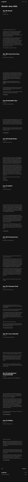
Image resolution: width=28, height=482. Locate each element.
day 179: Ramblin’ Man (10, 100)
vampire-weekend (7, 459)
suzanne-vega (6, 230)
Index (26, 1)
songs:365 (4, 1)
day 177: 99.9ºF (7, 185)
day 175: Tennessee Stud (10, 286)
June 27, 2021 (4, 140)
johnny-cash (11, 327)
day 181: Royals (7, 10)
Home (23, 1)
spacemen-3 (6, 94)
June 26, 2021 (4, 187)
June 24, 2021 (4, 287)
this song (8, 37)
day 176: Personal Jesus (10, 236)
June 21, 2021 (4, 421)
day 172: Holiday (8, 420)
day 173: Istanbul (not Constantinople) (9, 373)
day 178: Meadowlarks (10, 138)
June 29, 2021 (4, 55)
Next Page (24, 468)
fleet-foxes (5, 179)
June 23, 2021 (4, 335)
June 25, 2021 (4, 238)
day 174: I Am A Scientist (10, 333)
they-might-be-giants (7, 414)
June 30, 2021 (4, 12)
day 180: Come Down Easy (11, 53)
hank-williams (6, 132)
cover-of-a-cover (6, 327)
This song (4, 81)
